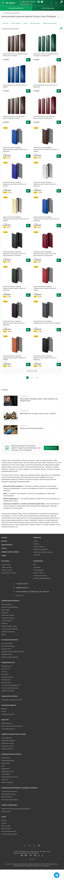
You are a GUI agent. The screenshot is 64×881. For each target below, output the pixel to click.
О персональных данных (40, 575)
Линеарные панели (6, 654)
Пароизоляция (5, 768)
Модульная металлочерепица (9, 607)
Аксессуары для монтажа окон (9, 688)
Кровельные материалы (10, 600)
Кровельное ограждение (8, 740)
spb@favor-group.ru (22, 587)
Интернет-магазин (16, 8)
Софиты (3, 634)
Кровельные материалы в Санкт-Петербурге (25, 853)
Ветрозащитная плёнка (7, 760)
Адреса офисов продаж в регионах (43, 552)
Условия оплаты (5, 564)
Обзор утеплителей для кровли (31, 428)
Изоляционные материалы (11, 754)
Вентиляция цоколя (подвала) (9, 799)
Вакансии (36, 544)
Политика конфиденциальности (42, 578)
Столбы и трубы (5, 826)
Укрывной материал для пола (9, 777)
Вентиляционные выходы (8, 794)
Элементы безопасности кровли (13, 734)
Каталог (4, 537)
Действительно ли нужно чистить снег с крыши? (38, 413)
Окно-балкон (5, 674)
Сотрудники (36, 555)
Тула (31, 4)
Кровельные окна (8, 662)
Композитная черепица (7, 615)
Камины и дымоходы (9, 805)
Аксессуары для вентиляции (9, 791)
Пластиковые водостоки (8, 728)
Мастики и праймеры (7, 782)
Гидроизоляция (5, 763)
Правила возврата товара (8, 573)
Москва (23, 4)
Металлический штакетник (8, 831)
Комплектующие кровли (8, 631)
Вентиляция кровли (6, 797)
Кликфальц (4, 623)
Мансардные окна (6, 666)
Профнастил (4, 612)
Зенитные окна (5, 669)
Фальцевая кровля (6, 620)
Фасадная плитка (6, 649)
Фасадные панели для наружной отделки (12, 651)
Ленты (3, 766)
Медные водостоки (6, 723)
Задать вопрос (51, 447)
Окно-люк (4, 671)
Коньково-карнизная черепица (9, 629)
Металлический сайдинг (8, 646)
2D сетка (3, 820)
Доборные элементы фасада (9, 657)
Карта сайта (32, 859)
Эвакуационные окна (7, 677)
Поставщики (36, 567)
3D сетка (3, 823)
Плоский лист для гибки (8, 714)
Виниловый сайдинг (6, 643)
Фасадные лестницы (7, 748)
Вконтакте (25, 845)
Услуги (4, 548)
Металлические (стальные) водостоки (11, 726)
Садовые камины (6, 811)
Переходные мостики (7, 746)
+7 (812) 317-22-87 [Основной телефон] (27, 2)
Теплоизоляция (5, 774)
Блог (34, 564)
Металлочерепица (6, 604)
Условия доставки (6, 567)
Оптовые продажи (38, 570)
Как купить (5, 561)
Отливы (3, 711)
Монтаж (4, 541)
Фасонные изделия (8, 705)
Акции (3, 555)
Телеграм (30, 845)
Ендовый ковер (5, 757)
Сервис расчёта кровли (10, 552)
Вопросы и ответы (38, 573)
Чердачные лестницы (9, 696)
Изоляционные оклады (7, 690)
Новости (35, 541)
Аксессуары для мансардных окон (10, 685)
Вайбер (34, 845)
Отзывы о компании (38, 546)
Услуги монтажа (48, 8)
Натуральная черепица (7, 618)
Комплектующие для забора (9, 834)
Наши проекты (6, 544)
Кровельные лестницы (7, 743)
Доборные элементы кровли (9, 626)
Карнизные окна (5, 682)
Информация (38, 561)
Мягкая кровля (5, 610)
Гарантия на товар (6, 570)
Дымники (3, 708)
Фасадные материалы (9, 639)
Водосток (5, 719)
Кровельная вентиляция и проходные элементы (19, 788)
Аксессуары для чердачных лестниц (11, 699)
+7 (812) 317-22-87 (22, 583)
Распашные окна (6, 679)
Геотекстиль (4, 779)
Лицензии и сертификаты (40, 549)
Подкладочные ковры (7, 771)
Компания (37, 537)
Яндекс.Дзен (39, 845)
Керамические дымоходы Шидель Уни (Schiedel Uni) (15, 808)
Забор (3, 816)
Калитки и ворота (6, 828)
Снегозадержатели (6, 738)
